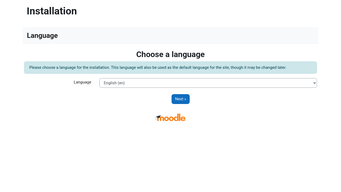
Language (82, 82)
